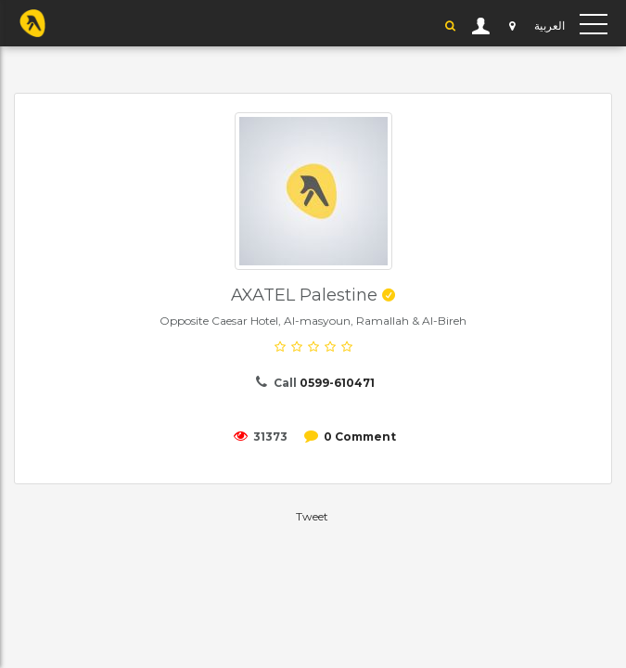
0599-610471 (337, 383)
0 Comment (360, 436)
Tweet (312, 516)
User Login (481, 26)
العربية (549, 25)
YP (32, 23)
